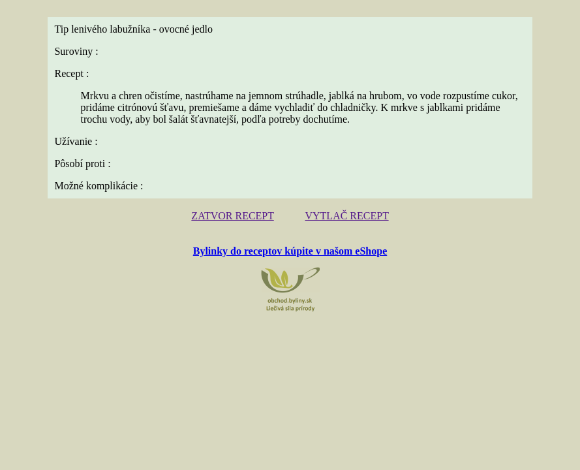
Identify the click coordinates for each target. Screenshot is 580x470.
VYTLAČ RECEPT (346, 215)
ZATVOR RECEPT (232, 215)
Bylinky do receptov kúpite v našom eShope (290, 251)
